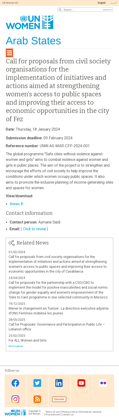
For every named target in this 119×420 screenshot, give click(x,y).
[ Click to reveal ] (34, 229)
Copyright (33, 411)
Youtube (81, 383)
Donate (59, 399)
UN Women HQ (10, 3)
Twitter (37, 383)
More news (15, 346)
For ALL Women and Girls (28, 340)
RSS (37, 399)
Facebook (15, 383)
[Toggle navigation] (9, 53)
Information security (90, 412)
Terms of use (52, 412)
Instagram (15, 399)
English (102, 3)
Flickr (103, 383)
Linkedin (59, 383)
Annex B (16, 204)
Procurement (53, 414)
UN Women (34, 413)
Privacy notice (69, 412)
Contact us (68, 414)
